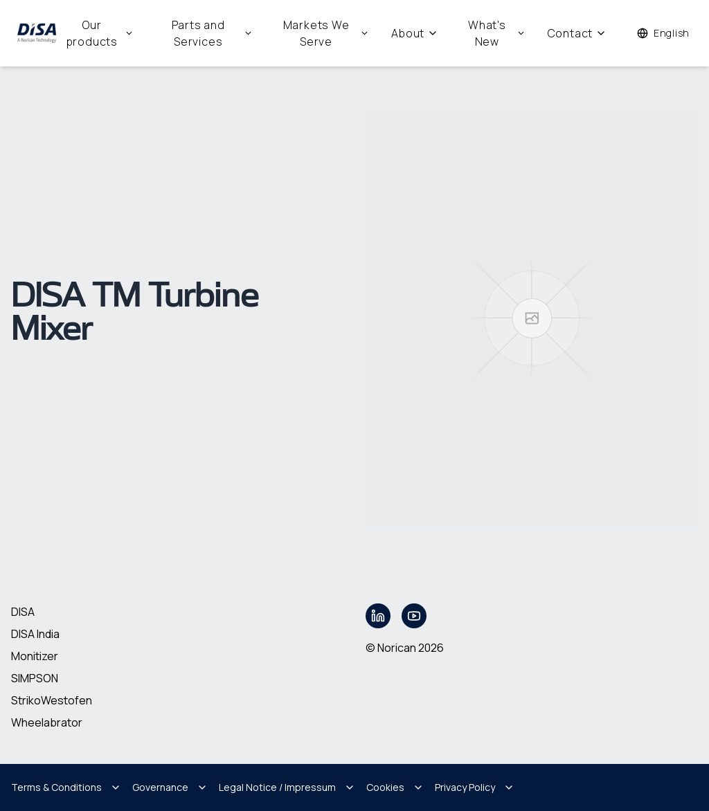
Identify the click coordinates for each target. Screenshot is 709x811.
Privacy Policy (474, 787)
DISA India (35, 633)
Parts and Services (212, 33)
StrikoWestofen (51, 700)
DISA (23, 611)
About (414, 33)
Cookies (395, 787)
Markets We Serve (326, 33)
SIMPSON (34, 678)
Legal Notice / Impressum (287, 787)
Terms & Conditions (66, 787)
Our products (100, 33)
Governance (170, 787)
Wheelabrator (46, 722)
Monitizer (34, 656)
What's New (497, 33)
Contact (577, 33)
